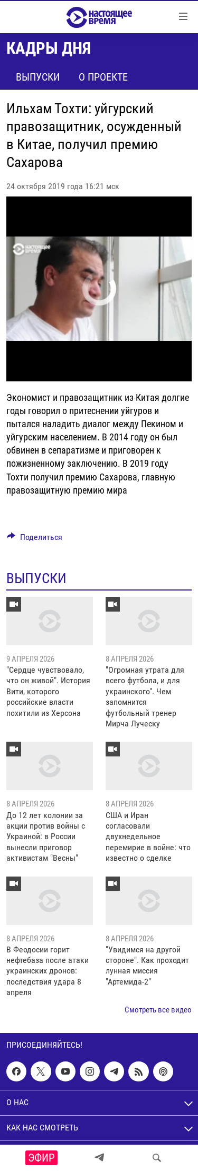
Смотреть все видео (158, 1010)
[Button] (34, 539)
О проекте (103, 77)
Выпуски (38, 77)
